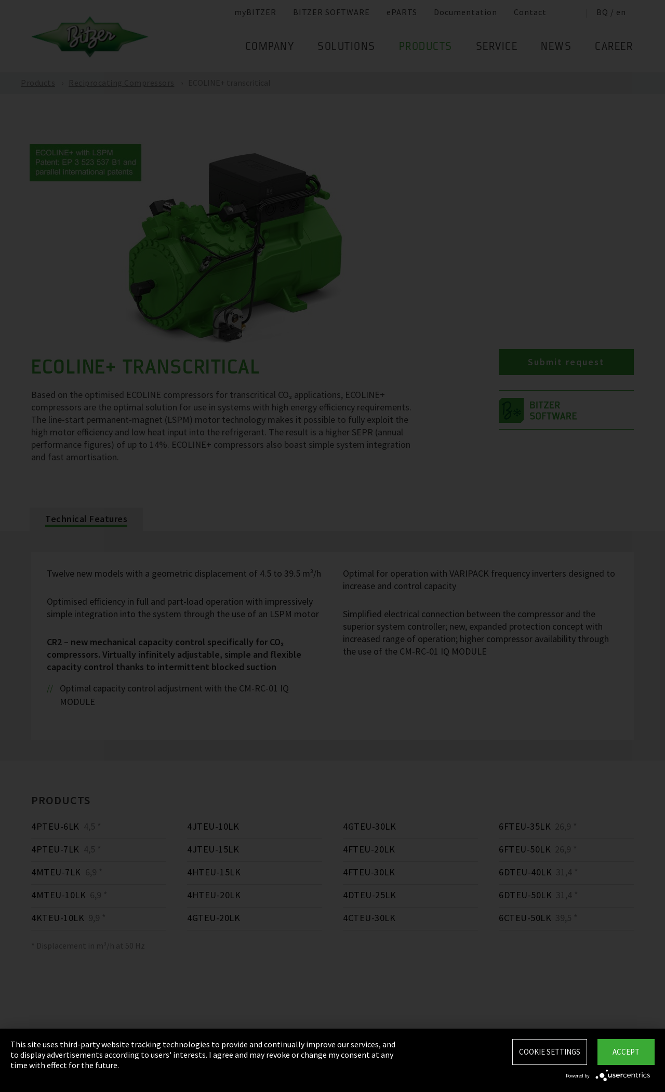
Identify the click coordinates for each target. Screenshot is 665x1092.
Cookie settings (549, 1052)
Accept (626, 1052)
